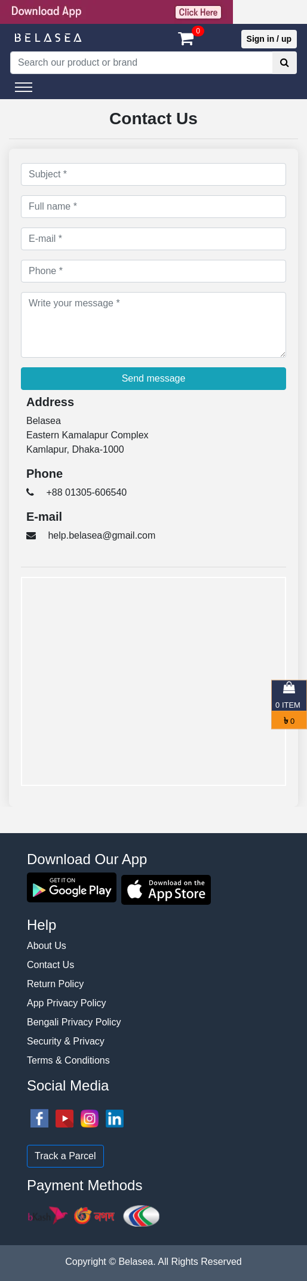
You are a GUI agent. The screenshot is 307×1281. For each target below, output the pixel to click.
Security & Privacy (66, 1041)
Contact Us (50, 965)
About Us (46, 946)
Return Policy (55, 984)
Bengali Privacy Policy (74, 1022)
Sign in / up (269, 39)
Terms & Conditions (68, 1060)
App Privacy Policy (66, 1003)
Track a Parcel (65, 1156)
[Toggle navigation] (24, 87)
